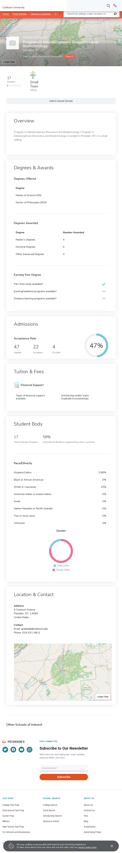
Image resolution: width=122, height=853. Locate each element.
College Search (50, 805)
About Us (88, 805)
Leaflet (83, 19)
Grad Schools (20, 13)
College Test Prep (10, 805)
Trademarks (89, 826)
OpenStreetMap (100, 19)
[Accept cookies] (109, 846)
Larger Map (9, 62)
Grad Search (49, 810)
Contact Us (89, 810)
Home (6, 13)
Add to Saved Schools (61, 101)
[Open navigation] (115, 6)
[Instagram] (29, 749)
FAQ (86, 816)
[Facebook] (13, 749)
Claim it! (69, 56)
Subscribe (63, 777)
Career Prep (8, 816)
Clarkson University (40, 13)
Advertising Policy (92, 832)
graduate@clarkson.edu (34, 629)
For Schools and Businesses (16, 832)
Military (6, 821)
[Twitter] (5, 749)
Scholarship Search (52, 816)
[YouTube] (21, 749)
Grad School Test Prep (13, 810)
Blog (86, 821)
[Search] (108, 6)
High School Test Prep (13, 826)
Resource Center (51, 821)
